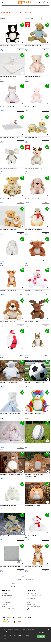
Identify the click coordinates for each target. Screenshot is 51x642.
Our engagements (6, 606)
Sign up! (13, 586)
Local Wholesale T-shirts (8, 608)
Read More (25, 633)
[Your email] (22, 583)
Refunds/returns (6, 602)
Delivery (4, 600)
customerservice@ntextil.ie (34, 595)
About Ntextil (5, 593)
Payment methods (6, 598)
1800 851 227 (30, 602)
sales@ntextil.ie (31, 598)
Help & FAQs (5, 604)
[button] (39, 2)
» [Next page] (28, 575)
